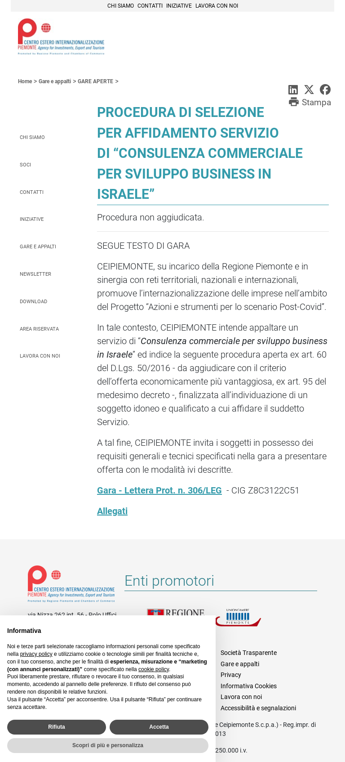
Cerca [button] (296, 37)
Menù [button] (316, 37)
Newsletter (35, 274)
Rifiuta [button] (56, 727)
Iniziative (179, 6)
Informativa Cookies (249, 686)
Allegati (112, 511)
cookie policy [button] (153, 669)
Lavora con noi (216, 6)
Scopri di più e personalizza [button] (107, 745)
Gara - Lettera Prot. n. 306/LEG (159, 490)
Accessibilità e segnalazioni (258, 708)
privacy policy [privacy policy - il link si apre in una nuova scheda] (36, 654)
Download (33, 302)
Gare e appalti (38, 247)
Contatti (150, 6)
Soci (25, 165)
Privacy (231, 674)
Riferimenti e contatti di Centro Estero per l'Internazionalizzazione (71, 585)
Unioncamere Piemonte (248, 623)
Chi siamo (120, 6)
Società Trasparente (249, 652)
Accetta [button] (158, 727)
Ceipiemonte (61, 36)
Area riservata (39, 329)
